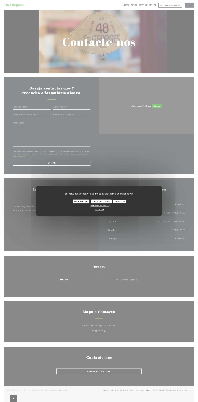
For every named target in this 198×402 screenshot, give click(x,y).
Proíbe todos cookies (101, 201)
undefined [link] (99, 209)
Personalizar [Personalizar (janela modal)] (120, 201)
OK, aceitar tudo (81, 201)
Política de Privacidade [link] (100, 205)
